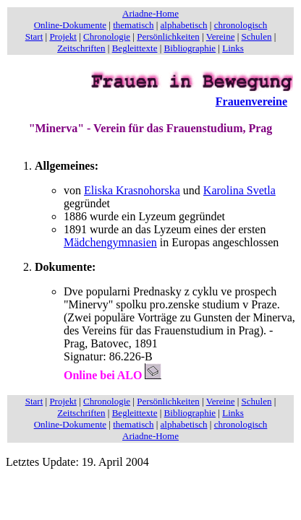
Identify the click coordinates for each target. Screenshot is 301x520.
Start (34, 36)
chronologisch (241, 25)
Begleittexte (135, 48)
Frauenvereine (251, 101)
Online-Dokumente (70, 25)
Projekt (63, 36)
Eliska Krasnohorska (132, 190)
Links (233, 48)
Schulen (257, 36)
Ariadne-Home (150, 13)
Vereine (220, 36)
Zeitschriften (81, 48)
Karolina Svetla (239, 190)
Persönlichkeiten (168, 36)
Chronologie (106, 36)
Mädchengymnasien (110, 242)
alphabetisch (184, 25)
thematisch (133, 25)
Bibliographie (190, 48)
